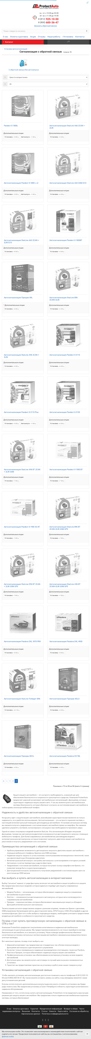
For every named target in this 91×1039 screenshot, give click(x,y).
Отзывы (41, 36)
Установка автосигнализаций (15, 49)
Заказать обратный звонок (45, 26)
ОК (87, 1034)
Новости (52, 1011)
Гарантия (34, 1009)
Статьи (44, 1011)
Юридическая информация (51, 1009)
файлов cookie (8, 1036)
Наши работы (53, 36)
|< (3, 781)
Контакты (80, 36)
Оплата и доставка (19, 36)
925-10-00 (48, 19)
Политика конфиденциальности (55, 1014)
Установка (67, 36)
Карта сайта (63, 1011)
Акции (33, 36)
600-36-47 (48, 22)
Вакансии (26, 1011)
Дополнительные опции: (14, 133)
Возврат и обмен (71, 1009)
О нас (5, 36)
